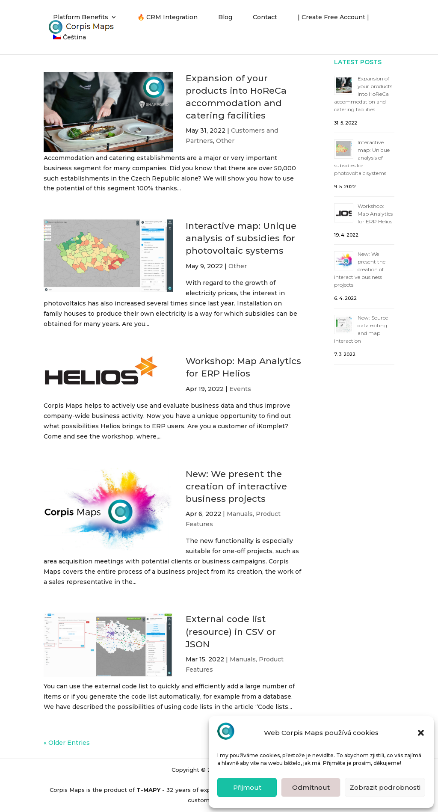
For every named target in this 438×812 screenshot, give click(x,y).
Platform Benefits (80, 17)
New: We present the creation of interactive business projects (236, 486)
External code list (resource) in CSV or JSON (231, 631)
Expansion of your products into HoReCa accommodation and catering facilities (363, 94)
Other (225, 141)
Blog (225, 17)
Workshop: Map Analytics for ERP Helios (375, 214)
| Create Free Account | (333, 17)
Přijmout (247, 787)
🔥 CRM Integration (167, 17)
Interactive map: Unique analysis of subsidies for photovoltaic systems (241, 238)
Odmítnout (311, 787)
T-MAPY (148, 789)
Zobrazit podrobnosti (384, 787)
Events (240, 389)
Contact (265, 17)
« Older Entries (67, 743)
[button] (421, 733)
